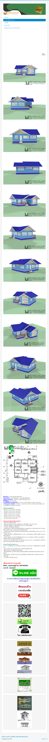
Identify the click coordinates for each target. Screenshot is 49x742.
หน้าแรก (6, 17)
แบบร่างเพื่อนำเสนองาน (9, 20)
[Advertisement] (24, 42)
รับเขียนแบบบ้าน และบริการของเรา (12, 28)
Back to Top (44, 739)
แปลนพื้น (6, 22)
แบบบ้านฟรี (6, 25)
